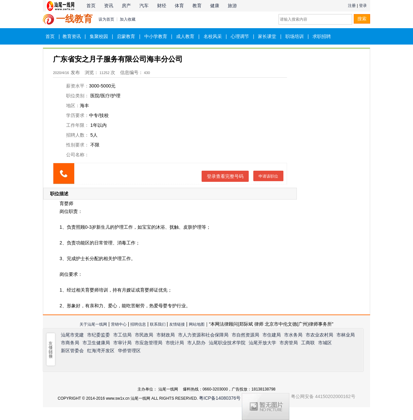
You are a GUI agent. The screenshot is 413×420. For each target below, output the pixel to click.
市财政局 (165, 334)
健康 (214, 5)
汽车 (144, 5)
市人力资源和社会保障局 (203, 334)
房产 (126, 5)
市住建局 (271, 334)
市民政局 (144, 334)
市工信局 (122, 334)
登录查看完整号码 (225, 176)
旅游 (232, 5)
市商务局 (70, 342)
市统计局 (175, 342)
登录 (363, 5)
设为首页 (106, 19)
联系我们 (158, 324)
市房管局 (288, 342)
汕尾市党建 (72, 334)
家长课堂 (267, 36)
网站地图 (197, 324)
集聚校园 (99, 36)
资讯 (108, 5)
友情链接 (177, 324)
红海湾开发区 (101, 350)
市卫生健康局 (96, 342)
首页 (91, 5)
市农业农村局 (319, 334)
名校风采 (213, 36)
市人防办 (196, 342)
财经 (161, 5)
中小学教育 (155, 36)
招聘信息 (138, 324)
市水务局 (293, 334)
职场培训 (294, 36)
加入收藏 (127, 19)
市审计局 (122, 342)
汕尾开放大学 (262, 342)
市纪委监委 (98, 334)
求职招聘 (322, 36)
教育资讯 (72, 36)
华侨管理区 (129, 350)
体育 (179, 5)
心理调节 (240, 36)
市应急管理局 (148, 342)
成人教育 (185, 36)
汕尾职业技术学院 (227, 342)
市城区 (325, 342)
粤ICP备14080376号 (220, 398)
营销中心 (119, 324)
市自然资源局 (245, 334)
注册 (352, 5)
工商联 (308, 342)
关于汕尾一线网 (93, 324)
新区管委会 (72, 350)
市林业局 (345, 334)
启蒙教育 (126, 36)
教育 (197, 5)
